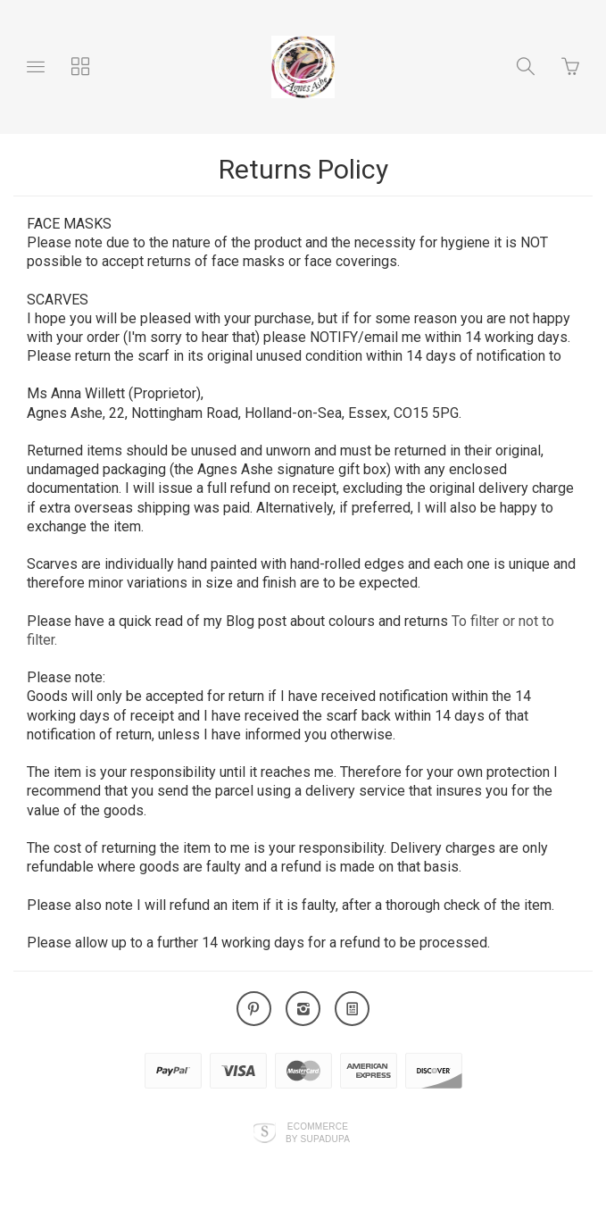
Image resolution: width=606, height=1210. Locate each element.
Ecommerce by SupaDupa (318, 1132)
